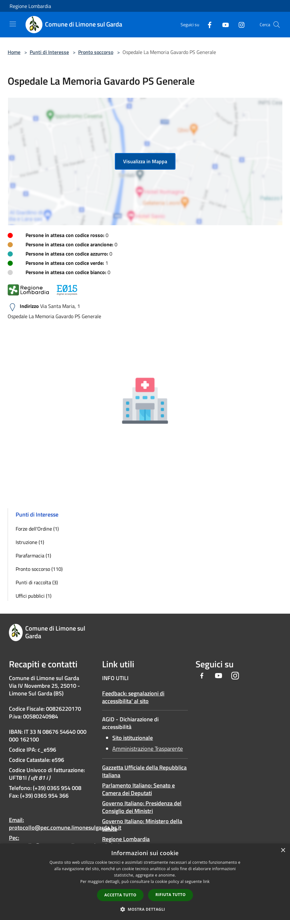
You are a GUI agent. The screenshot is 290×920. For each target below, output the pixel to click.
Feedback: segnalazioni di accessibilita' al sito (133, 697)
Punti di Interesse (49, 52)
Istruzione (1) (30, 542)
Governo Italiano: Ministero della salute (142, 825)
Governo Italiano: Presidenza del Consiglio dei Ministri (142, 807)
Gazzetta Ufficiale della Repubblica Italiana (144, 771)
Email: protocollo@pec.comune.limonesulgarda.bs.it (65, 824)
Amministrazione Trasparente (147, 748)
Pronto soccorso (95, 52)
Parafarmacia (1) (33, 555)
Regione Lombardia (30, 6)
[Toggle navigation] (13, 24)
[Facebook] (207, 24)
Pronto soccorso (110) (39, 569)
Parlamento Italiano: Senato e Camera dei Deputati (138, 789)
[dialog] (145, 882)
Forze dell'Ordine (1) (37, 529)
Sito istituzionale (132, 737)
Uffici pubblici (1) (33, 596)
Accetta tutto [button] (120, 895)
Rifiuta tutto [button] (170, 894)
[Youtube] (223, 24)
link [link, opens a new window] (206, 881)
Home (14, 52)
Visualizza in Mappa (145, 161)
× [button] (282, 850)
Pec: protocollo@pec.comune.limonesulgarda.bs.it (65, 841)
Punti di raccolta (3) (37, 582)
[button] (145, 909)
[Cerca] (276, 24)
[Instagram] (239, 24)
